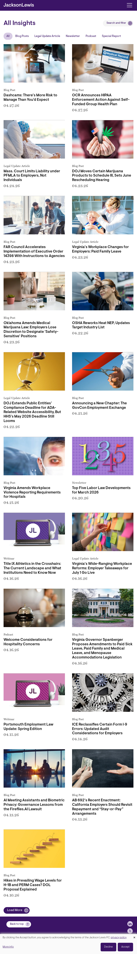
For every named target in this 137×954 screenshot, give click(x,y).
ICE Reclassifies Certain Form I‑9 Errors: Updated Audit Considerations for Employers (99, 729)
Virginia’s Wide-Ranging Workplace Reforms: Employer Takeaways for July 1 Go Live (102, 568)
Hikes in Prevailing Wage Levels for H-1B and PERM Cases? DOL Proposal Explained (33, 885)
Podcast (91, 36)
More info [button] (8, 947)
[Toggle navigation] (129, 5)
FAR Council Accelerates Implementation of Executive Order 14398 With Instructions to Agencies (34, 251)
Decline (108, 947)
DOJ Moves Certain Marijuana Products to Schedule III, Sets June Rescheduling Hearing (101, 176)
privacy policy (118, 937)
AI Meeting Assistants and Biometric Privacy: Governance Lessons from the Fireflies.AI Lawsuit (34, 805)
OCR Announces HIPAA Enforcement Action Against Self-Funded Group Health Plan (101, 100)
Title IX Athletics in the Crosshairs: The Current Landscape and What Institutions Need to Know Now (32, 568)
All (8, 36)
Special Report (111, 36)
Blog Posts (22, 36)
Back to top (17, 924)
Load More (14, 910)
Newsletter (73, 36)
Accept (125, 947)
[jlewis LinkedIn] (130, 924)
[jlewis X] (130, 931)
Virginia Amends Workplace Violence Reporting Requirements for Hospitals (32, 492)
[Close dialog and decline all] (134, 936)
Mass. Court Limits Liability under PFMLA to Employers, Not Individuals (32, 176)
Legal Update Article (47, 36)
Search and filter (116, 23)
